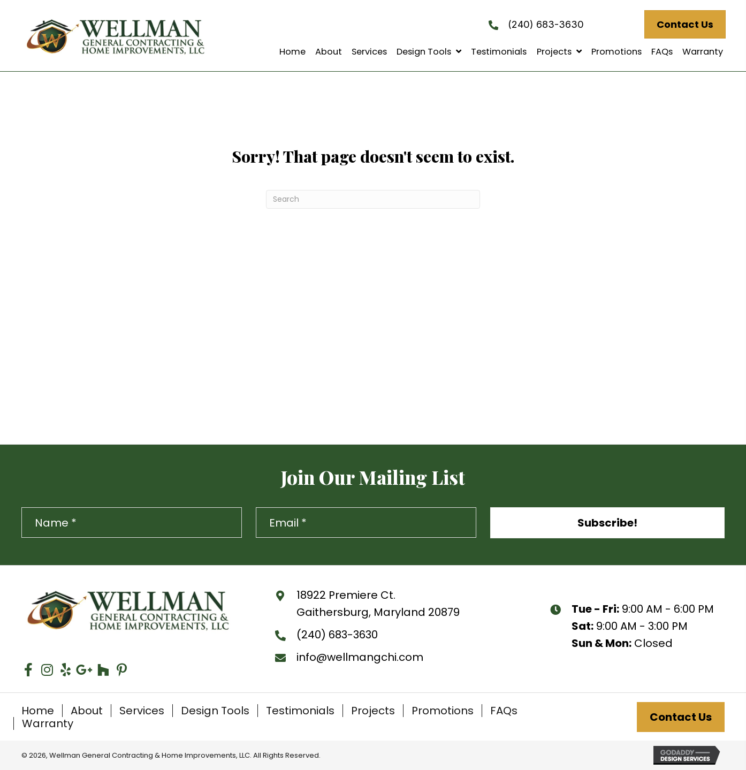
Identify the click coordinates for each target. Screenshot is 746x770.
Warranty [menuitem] (47, 723)
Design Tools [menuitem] (215, 710)
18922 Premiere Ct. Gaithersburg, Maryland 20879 (378, 604)
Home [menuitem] (37, 710)
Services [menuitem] (141, 710)
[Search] (373, 199)
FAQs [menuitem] (503, 710)
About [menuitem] (87, 710)
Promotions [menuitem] (443, 710)
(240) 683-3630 (546, 24)
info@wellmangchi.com (359, 657)
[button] (607, 522)
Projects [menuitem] (373, 710)
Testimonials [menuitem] (300, 710)
